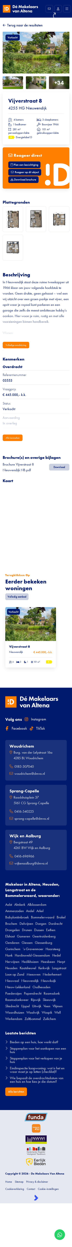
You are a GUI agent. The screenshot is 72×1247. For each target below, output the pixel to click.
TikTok (37, 728)
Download (59, 467)
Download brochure (23, 179)
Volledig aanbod (17, 596)
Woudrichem (22, 746)
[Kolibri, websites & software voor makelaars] (36, 1197)
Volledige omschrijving (16, 345)
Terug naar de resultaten (25, 25)
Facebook (16, 728)
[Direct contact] (49, 9)
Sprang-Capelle (24, 791)
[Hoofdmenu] (67, 9)
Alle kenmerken (13, 437)
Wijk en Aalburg (25, 836)
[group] (30, 637)
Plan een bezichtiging (24, 165)
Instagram (35, 719)
